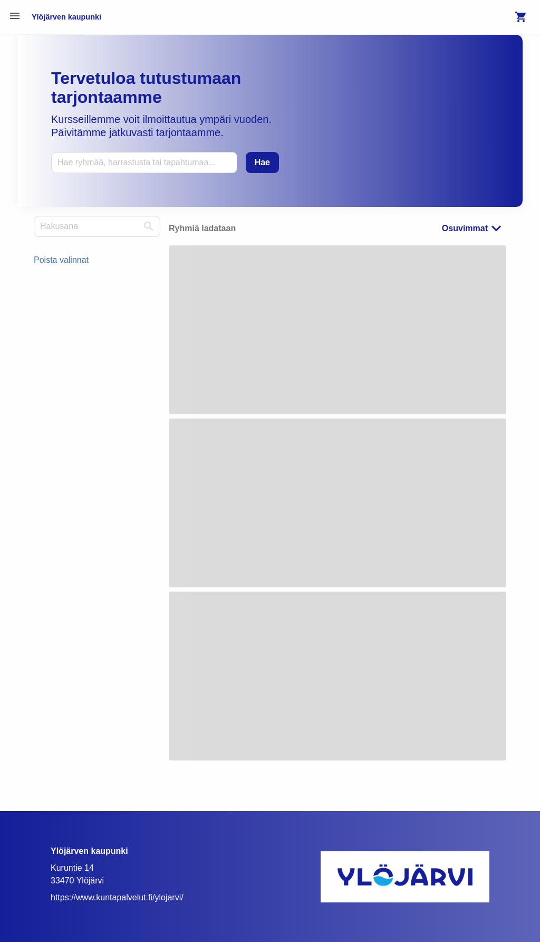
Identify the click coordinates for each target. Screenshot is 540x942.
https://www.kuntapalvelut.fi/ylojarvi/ (117, 897)
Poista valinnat (61, 259)
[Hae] (262, 162)
